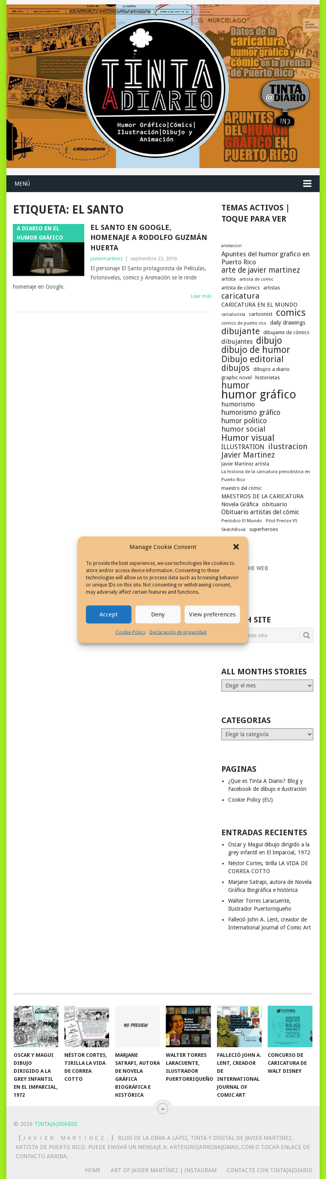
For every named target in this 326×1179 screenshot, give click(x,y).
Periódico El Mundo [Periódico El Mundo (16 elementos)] (241, 520)
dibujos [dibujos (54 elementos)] (235, 368)
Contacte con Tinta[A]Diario (269, 1170)
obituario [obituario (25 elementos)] (274, 504)
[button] (236, 547)
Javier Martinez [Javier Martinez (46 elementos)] (248, 455)
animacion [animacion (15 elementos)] (231, 245)
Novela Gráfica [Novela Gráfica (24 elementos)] (239, 504)
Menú (22, 183)
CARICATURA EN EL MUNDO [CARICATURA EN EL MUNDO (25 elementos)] (259, 304)
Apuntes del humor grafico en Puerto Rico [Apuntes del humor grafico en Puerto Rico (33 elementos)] (265, 258)
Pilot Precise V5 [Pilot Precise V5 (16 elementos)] (281, 520)
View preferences (212, 614)
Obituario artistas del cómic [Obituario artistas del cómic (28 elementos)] (260, 512)
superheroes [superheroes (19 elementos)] (263, 529)
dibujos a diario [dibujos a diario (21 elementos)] (271, 369)
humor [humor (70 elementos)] (235, 386)
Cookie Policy (130, 632)
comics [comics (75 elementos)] (291, 313)
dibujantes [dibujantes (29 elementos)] (236, 341)
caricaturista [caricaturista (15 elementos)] (233, 314)
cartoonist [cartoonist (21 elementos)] (260, 314)
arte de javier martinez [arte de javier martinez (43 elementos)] (260, 270)
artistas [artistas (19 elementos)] (271, 288)
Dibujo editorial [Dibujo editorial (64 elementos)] (252, 359)
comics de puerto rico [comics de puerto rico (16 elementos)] (243, 323)
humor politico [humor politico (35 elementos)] (244, 421)
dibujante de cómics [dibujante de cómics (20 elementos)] (286, 332)
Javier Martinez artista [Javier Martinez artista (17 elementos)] (245, 464)
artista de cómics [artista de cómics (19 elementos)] (240, 288)
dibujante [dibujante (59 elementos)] (240, 331)
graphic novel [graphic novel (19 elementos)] (236, 377)
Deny (158, 614)
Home (93, 1170)
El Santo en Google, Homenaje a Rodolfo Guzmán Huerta (148, 237)
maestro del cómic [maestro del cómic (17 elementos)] (241, 488)
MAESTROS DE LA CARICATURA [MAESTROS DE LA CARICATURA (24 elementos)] (262, 496)
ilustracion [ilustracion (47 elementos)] (288, 447)
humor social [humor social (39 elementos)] (243, 429)
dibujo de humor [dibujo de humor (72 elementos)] (255, 350)
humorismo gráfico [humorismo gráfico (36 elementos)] (250, 412)
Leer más (201, 296)
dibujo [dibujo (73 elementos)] (269, 341)
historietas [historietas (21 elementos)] (267, 377)
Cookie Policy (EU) (250, 800)
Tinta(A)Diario (55, 1124)
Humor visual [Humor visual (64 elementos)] (247, 438)
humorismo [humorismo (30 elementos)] (238, 404)
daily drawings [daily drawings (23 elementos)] (287, 322)
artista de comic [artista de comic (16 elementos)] (256, 279)
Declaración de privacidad (178, 632)
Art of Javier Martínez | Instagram (164, 1170)
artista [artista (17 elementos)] (228, 279)
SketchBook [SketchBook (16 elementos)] (233, 529)
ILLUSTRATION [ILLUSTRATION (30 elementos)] (242, 447)
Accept (108, 614)
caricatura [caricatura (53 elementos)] (240, 296)
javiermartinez (106, 259)
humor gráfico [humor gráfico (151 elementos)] (258, 394)
